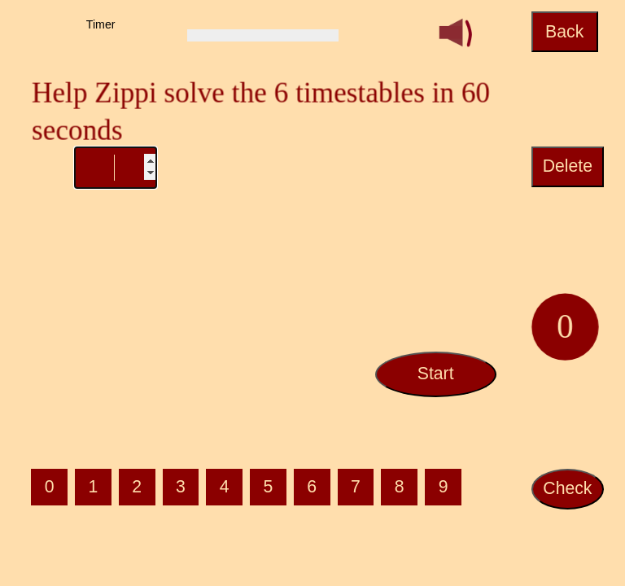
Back (564, 32)
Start (435, 373)
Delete (567, 166)
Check (567, 488)
